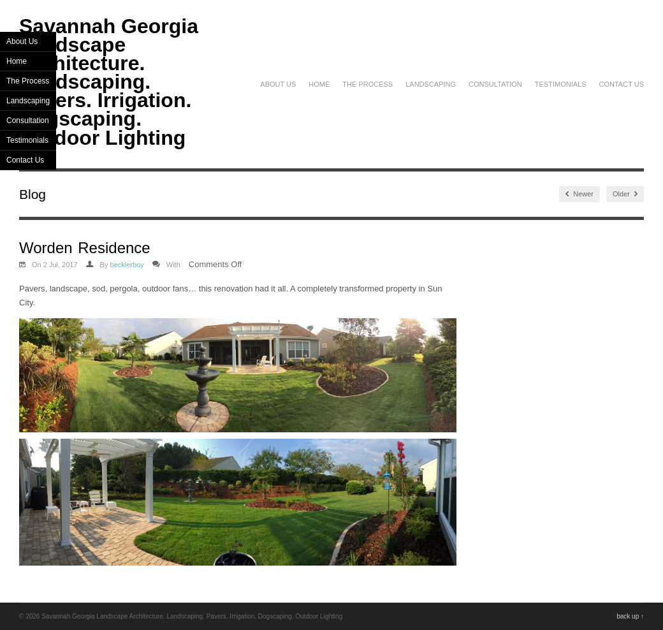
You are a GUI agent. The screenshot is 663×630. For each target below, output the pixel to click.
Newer (579, 194)
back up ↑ (630, 616)
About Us (278, 84)
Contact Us (622, 84)
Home (319, 84)
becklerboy (127, 264)
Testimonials (560, 84)
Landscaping (430, 84)
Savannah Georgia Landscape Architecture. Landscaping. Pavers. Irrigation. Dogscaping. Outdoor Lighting (108, 82)
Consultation (495, 84)
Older (625, 194)
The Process (367, 84)
